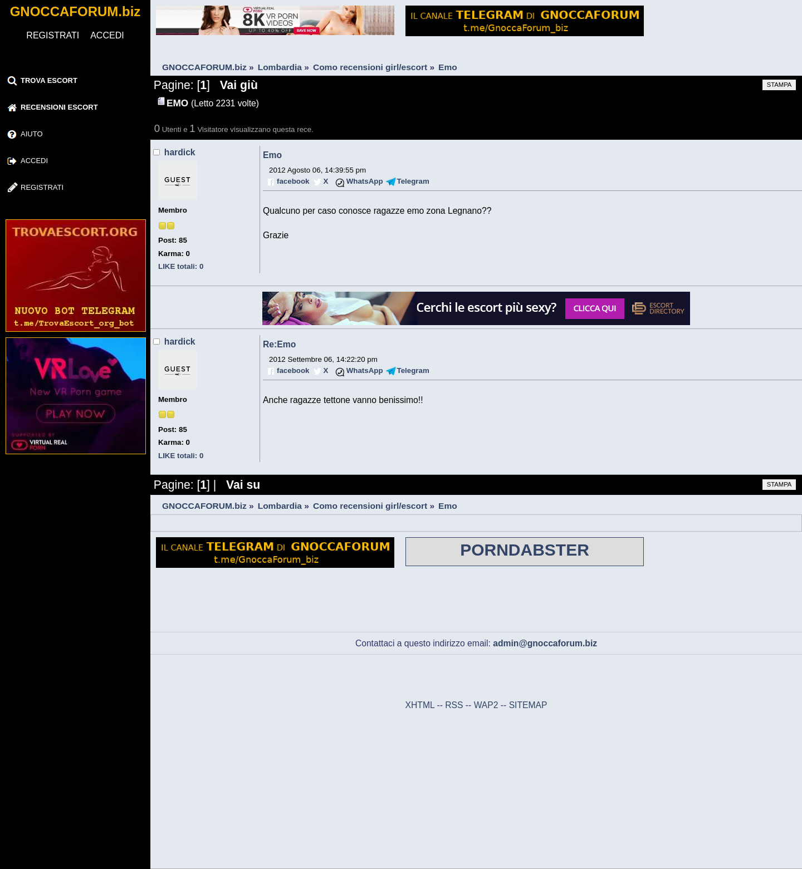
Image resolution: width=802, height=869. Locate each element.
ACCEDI (107, 35)
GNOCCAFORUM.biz (75, 11)
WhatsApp (364, 181)
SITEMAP (528, 705)
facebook (293, 181)
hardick (179, 152)
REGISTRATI (52, 35)
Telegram (413, 181)
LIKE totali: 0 (180, 266)
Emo (272, 155)
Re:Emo (279, 344)
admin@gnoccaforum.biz (545, 643)
